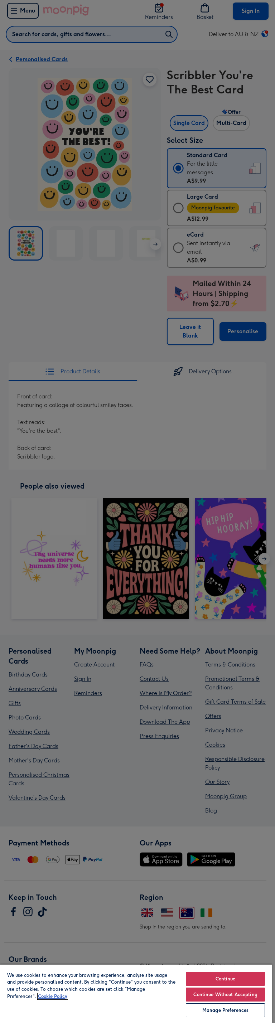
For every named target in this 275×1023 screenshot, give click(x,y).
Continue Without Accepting (225, 994)
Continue (226, 978)
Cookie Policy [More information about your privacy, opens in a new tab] (52, 996)
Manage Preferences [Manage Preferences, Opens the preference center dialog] (225, 1010)
